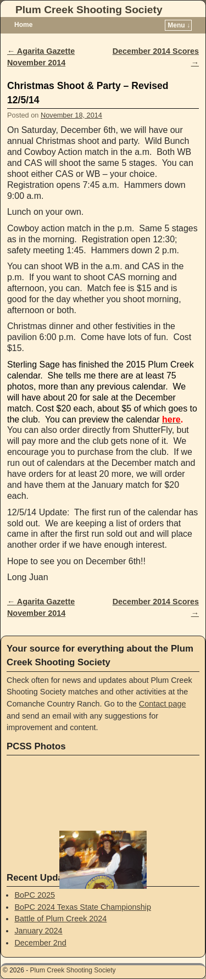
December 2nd (40, 942)
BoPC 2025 (34, 895)
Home (23, 25)
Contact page (162, 703)
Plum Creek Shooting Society (89, 9)
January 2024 (38, 930)
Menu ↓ (179, 25)
